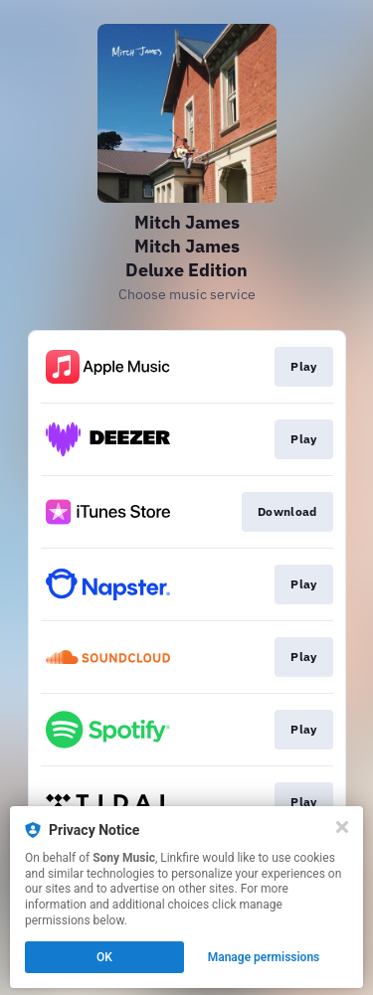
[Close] (342, 827)
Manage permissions (264, 957)
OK (104, 957)
